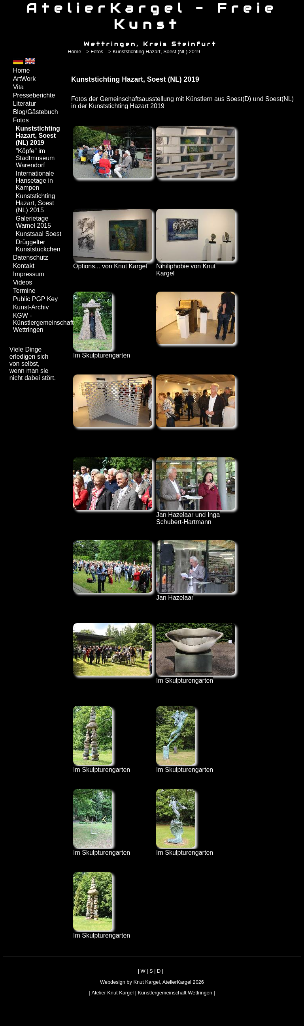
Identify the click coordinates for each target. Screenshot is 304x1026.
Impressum (28, 274)
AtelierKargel (176, 982)
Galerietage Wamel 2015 (33, 222)
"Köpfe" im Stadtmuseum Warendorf (35, 158)
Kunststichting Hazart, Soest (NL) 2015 (35, 203)
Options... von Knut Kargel (112, 263)
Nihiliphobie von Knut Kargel (195, 266)
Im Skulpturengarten (101, 352)
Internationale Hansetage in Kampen (35, 180)
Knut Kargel (146, 982)
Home (74, 51)
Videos (22, 282)
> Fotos (94, 51)
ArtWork (24, 78)
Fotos (21, 120)
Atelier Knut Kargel (112, 993)
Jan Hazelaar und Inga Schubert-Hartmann (195, 514)
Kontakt (23, 265)
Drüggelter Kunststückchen (38, 246)
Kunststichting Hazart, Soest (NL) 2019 (38, 135)
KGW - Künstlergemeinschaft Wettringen (38, 322)
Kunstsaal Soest (39, 233)
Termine (24, 290)
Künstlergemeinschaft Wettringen (175, 993)
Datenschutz (30, 257)
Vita (18, 87)
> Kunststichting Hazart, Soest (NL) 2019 (154, 51)
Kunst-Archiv (31, 307)
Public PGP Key (35, 299)
